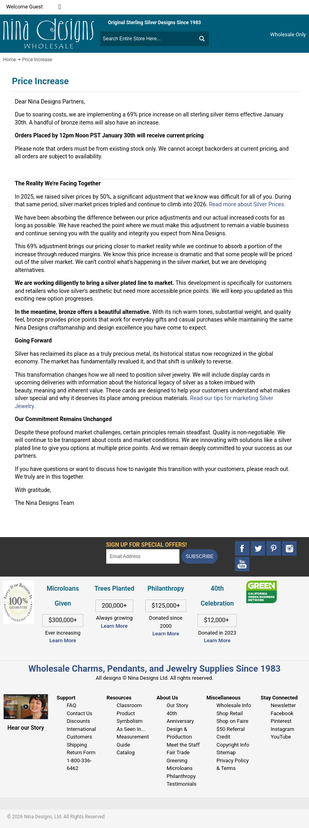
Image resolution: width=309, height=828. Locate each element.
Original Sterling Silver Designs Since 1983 (154, 22)
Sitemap (226, 752)
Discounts (78, 721)
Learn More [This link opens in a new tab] (114, 626)
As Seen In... (131, 729)
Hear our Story (26, 727)
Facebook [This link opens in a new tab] (282, 713)
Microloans (180, 768)
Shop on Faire (232, 721)
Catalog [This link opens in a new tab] (126, 752)
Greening (177, 760)
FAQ (71, 705)
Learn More (62, 640)
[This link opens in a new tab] (261, 584)
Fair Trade (178, 752)
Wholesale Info (233, 705)
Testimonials (181, 784)
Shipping (77, 745)
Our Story (177, 705)
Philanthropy (181, 776)
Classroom (129, 705)
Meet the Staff (183, 745)
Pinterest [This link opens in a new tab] (281, 721)
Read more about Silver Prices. (247, 204)
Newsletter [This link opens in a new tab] (283, 705)
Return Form (81, 752)
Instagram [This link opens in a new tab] (283, 729)
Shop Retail (229, 713)
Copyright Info (232, 745)
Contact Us (80, 713)
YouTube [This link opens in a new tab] (281, 737)
